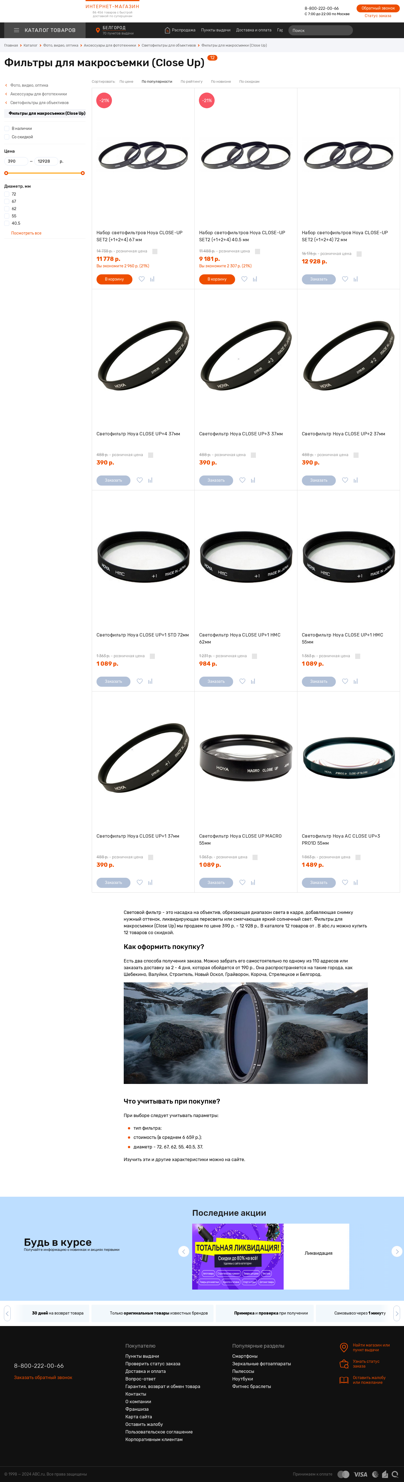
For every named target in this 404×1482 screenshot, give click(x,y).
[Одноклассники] (30, 1403)
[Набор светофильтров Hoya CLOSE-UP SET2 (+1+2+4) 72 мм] (348, 155)
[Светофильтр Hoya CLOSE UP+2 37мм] (348, 356)
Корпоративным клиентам (154, 1439)
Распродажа (184, 30)
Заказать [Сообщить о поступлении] (318, 279)
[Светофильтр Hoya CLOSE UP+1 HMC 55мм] (348, 557)
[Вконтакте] (18, 1403)
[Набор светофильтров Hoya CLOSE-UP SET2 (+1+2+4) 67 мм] (143, 155)
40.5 (16, 223)
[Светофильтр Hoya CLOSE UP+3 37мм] (246, 356)
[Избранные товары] (373, 30)
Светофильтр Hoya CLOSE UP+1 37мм (138, 836)
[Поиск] (320, 30)
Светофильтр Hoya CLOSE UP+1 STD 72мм (143, 635)
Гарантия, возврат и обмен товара (162, 1386)
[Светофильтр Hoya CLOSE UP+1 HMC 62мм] (246, 557)
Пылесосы (243, 1371)
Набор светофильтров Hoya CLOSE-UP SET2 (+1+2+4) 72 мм (345, 236)
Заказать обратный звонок (43, 1377)
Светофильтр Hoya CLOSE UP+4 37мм (138, 433)
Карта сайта (138, 1416)
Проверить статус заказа (152, 1363)
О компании (138, 1401)
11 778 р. (108, 259)
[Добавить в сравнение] (152, 279)
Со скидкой (22, 137)
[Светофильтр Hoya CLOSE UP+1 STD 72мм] (143, 557)
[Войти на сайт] (384, 30)
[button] (183, 1251)
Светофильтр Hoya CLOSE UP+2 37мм (343, 433)
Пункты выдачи (216, 30)
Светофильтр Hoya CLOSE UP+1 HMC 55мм (342, 638)
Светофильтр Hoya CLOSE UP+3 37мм (241, 433)
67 (14, 201)
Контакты (135, 1394)
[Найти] (346, 30)
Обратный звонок (378, 8)
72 (14, 194)
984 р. (208, 663)
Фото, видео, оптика (26, 85)
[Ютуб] (42, 1403)
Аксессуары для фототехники (36, 94)
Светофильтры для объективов (37, 102)
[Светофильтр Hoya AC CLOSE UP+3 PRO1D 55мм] (348, 758)
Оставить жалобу (144, 1424)
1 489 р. (313, 864)
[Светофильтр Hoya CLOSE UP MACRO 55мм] (246, 758)
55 (14, 216)
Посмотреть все (26, 233)
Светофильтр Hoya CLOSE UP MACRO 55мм (240, 839)
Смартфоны (245, 1356)
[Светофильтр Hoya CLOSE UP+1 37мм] (143, 758)
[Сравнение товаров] (363, 30)
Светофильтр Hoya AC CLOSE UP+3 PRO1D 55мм (341, 839)
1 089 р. (107, 663)
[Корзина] (394, 30)
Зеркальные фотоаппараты (261, 1363)
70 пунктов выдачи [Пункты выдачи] (118, 33)
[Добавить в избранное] (141, 279)
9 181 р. (209, 259)
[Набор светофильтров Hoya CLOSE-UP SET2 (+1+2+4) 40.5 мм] (246, 155)
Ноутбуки (242, 1379)
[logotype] (45, 11)
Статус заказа (378, 15)
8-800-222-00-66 (322, 8)
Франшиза (137, 1409)
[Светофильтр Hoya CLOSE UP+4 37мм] (143, 356)
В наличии (22, 128)
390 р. (105, 462)
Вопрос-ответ (140, 1379)
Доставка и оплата (254, 30)
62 (14, 208)
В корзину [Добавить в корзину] (114, 279)
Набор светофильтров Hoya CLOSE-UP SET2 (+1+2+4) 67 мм (140, 236)
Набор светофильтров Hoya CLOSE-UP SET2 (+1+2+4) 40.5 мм (242, 236)
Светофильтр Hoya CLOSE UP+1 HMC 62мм (240, 638)
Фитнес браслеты (251, 1386)
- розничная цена (122, 251)
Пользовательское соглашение (159, 1432)
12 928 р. (314, 261)
